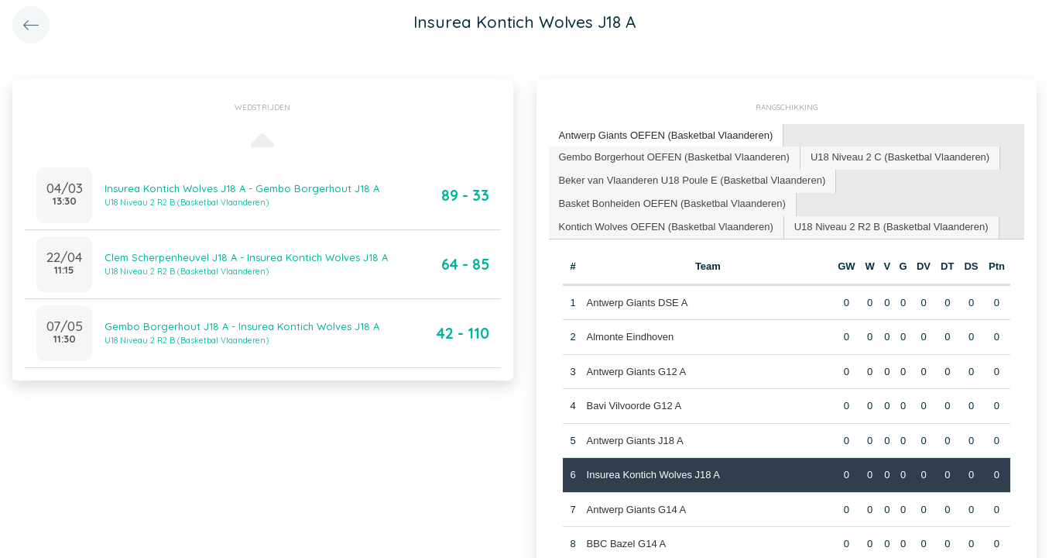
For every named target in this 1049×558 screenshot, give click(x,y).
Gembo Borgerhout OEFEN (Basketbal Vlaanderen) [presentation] (674, 157)
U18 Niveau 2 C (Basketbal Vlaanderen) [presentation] (900, 157)
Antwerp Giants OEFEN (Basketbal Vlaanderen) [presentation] (666, 135)
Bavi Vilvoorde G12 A (634, 406)
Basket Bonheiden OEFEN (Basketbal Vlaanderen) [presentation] (672, 203)
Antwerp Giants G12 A (637, 371)
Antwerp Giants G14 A (637, 509)
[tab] (666, 136)
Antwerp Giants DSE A (637, 302)
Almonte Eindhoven (630, 337)
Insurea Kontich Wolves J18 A (653, 474)
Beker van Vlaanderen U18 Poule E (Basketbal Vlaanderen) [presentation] (692, 180)
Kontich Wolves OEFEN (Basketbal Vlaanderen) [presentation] (666, 226)
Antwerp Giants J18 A (635, 440)
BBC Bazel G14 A (627, 543)
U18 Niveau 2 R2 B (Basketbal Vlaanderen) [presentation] (891, 226)
